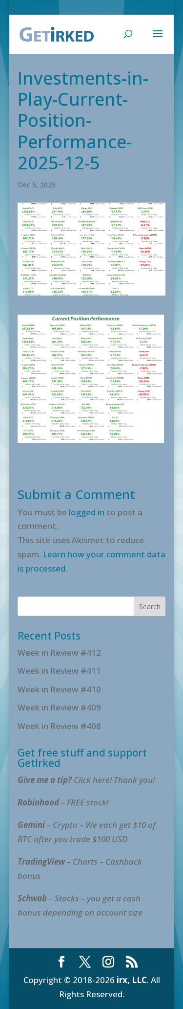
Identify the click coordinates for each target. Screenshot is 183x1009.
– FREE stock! (63, 802)
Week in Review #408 (59, 726)
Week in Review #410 (59, 689)
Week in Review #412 (59, 652)
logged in (86, 512)
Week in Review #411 (59, 670)
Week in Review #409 (59, 707)
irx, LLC (132, 980)
